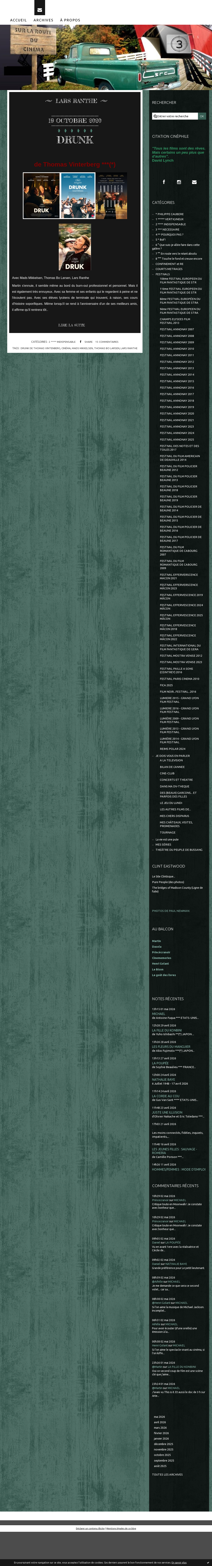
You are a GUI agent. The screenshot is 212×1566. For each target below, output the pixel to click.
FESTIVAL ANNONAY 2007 (177, 337)
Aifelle (156, 1356)
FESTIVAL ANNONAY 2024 (177, 444)
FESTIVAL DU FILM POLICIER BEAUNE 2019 (179, 512)
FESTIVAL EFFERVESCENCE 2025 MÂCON (178, 635)
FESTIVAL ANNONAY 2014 (177, 384)
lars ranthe (130, 351)
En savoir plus (179, 1562)
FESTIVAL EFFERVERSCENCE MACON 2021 (179, 593)
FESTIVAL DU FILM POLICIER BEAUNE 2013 (179, 491)
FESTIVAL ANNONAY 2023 (177, 438)
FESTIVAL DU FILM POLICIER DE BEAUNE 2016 (181, 544)
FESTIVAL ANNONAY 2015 (177, 391)
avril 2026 (160, 1455)
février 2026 (162, 1466)
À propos (70, 23)
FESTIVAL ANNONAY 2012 (177, 371)
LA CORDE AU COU (166, 1124)
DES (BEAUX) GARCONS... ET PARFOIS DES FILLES (178, 820)
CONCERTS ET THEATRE (176, 804)
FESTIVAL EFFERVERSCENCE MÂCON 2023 (179, 604)
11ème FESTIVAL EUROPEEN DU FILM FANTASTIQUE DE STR (180, 297)
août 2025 (160, 1500)
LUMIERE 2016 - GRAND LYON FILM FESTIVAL (179, 732)
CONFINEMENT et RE (170, 269)
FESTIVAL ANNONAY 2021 (177, 431)
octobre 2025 (163, 1489)
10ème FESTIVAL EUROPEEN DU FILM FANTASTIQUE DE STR (180, 286)
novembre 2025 (164, 1483)
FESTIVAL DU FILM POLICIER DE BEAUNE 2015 (181, 533)
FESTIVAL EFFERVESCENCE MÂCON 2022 (178, 656)
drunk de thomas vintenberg (39, 351)
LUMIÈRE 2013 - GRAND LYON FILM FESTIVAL (179, 753)
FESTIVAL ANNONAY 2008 (177, 344)
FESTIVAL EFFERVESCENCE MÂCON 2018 (178, 646)
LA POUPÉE (160, 1091)
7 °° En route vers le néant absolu (178, 258)
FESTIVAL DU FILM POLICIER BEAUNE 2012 (179, 481)
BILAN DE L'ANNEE (172, 791)
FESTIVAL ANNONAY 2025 (177, 451)
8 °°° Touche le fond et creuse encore (180, 264)
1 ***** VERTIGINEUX (170, 222)
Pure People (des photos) (169, 909)
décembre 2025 (164, 1477)
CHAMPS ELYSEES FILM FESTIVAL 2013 (175, 328)
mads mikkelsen (83, 351)
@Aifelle (158, 1314)
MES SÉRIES (163, 872)
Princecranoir (161, 1233)
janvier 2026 (162, 1472)
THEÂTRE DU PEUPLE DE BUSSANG (179, 877)
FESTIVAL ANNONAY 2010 (177, 357)
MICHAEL (158, 1041)
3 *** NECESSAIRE (167, 233)
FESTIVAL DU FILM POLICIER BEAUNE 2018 (179, 502)
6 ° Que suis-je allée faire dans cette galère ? (177, 251)
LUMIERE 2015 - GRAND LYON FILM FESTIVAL (179, 722)
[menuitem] (18, 23)
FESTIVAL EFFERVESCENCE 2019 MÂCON (178, 614)
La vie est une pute (168, 866)
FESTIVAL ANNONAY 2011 (177, 364)
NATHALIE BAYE (163, 1107)
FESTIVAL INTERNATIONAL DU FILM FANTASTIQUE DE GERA (180, 667)
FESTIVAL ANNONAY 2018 (177, 411)
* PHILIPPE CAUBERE (170, 217)
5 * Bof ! (161, 244)
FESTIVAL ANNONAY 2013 (177, 377)
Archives (43, 23)
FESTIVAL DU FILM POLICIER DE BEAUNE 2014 (181, 523)
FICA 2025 (166, 706)
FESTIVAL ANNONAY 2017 (177, 404)
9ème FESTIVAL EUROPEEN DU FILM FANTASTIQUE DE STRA (181, 318)
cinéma (66, 351)
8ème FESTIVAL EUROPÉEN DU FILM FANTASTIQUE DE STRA (181, 307)
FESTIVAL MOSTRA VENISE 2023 (181, 682)
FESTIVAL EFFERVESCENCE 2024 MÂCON (178, 625)
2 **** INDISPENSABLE (61, 345)
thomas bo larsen (108, 351)
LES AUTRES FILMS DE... (175, 835)
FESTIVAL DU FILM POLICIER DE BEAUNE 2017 (181, 554)
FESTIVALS (163, 280)
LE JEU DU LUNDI (171, 828)
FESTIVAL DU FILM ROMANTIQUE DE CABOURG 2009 (179, 581)
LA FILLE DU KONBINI (167, 1057)
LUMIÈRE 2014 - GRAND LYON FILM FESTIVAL (179, 764)
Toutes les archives (167, 1508)
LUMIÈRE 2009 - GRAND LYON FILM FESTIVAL (179, 743)
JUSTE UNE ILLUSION (167, 1140)
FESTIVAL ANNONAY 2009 (177, 350)
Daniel (156, 1275)
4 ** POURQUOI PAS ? (170, 239)
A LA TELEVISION (171, 784)
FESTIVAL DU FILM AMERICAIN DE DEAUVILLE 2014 (180, 470)
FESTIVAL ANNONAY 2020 (177, 424)
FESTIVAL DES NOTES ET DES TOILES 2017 (179, 460)
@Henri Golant (162, 1335)
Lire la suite (73, 329)
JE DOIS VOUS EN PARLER (173, 779)
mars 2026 (161, 1460)
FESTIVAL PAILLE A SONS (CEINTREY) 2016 (176, 691)
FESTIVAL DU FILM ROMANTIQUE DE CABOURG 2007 (179, 567)
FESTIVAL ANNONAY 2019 (177, 418)
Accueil (18, 23)
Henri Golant (161, 990)
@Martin (158, 1399)
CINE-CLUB (167, 798)
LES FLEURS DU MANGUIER (171, 1074)
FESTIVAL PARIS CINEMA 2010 (180, 699)
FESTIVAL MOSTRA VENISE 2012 (181, 675)
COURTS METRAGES (169, 274)
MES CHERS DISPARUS (175, 842)
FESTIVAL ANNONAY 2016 (177, 398)
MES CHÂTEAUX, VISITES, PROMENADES (176, 850)
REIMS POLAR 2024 (172, 772)
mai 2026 (160, 1449)
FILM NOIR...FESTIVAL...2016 (178, 713)
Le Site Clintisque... (164, 903)
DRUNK (75, 142)
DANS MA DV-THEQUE (175, 811)
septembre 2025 (165, 1494)
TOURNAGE (168, 859)
